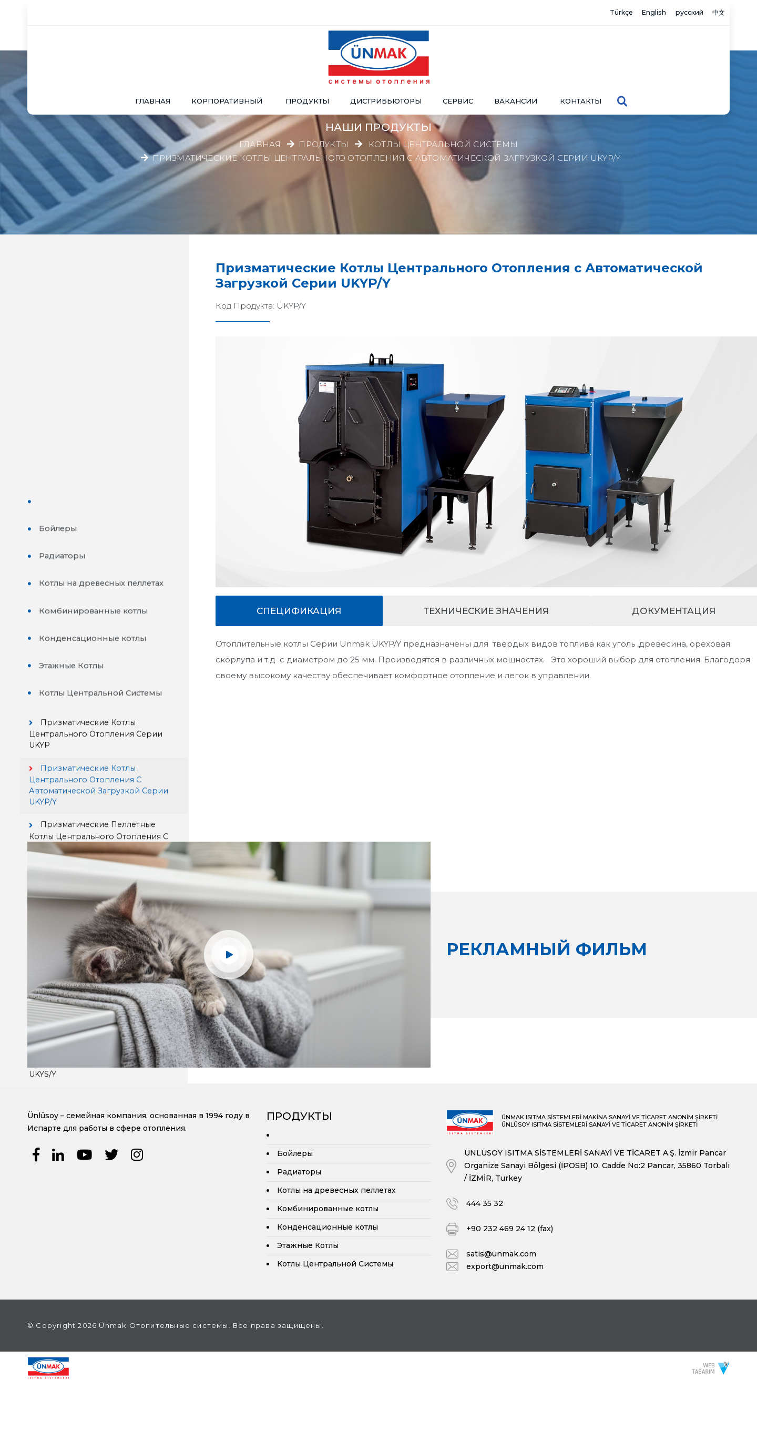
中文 (714, 13)
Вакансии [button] (515, 66)
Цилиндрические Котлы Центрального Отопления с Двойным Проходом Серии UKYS (108, 807)
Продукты (324, 144)
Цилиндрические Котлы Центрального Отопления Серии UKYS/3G (106, 691)
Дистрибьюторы (386, 66)
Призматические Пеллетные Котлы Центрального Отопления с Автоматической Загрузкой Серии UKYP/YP (108, 631)
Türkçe (579, 13)
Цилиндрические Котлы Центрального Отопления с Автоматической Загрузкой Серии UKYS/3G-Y (108, 746)
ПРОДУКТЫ (307, 66)
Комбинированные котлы (104, 385)
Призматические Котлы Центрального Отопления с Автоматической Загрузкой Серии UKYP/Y (386, 157)
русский (672, 13)
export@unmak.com (505, 1334)
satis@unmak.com (501, 1321)
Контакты (580, 66)
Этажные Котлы (81, 440)
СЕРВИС (458, 66)
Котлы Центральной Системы (443, 144)
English (624, 13)
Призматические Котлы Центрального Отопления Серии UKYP (106, 511)
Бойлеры (68, 302)
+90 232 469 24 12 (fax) (509, 1296)
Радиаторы (72, 329)
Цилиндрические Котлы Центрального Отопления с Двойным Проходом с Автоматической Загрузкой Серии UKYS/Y (108, 873)
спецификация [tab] (299, 611)
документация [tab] (674, 611)
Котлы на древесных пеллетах (113, 357)
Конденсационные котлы (103, 412)
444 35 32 (484, 1271)
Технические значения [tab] (486, 611)
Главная (152, 66)
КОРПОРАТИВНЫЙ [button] (226, 66)
